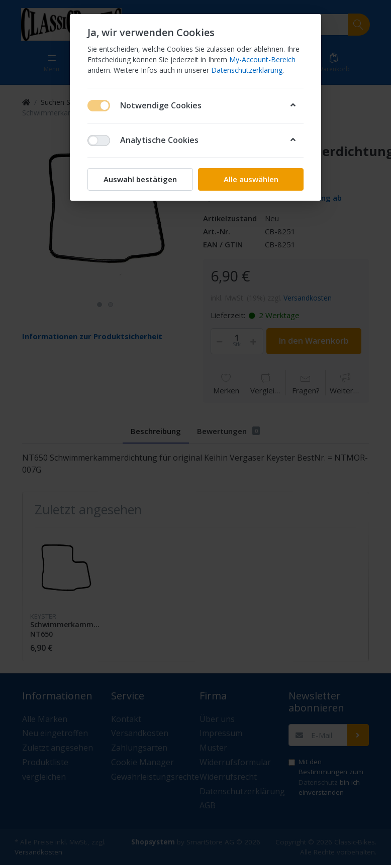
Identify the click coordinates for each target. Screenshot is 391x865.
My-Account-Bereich (262, 59)
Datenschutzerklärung (246, 70)
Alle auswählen (251, 179)
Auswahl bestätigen (140, 179)
